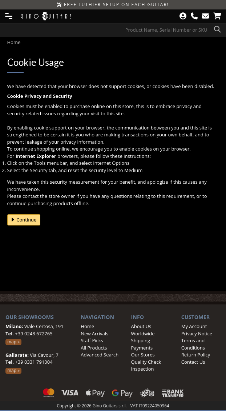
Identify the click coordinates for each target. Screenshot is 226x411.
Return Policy (195, 354)
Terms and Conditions (193, 344)
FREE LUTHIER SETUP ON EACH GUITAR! (113, 4)
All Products (94, 347)
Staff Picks (92, 340)
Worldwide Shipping (143, 337)
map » (13, 342)
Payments (142, 347)
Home (87, 326)
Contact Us (193, 362)
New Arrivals (94, 333)
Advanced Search (99, 354)
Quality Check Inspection (146, 365)
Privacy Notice (196, 333)
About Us (141, 326)
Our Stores (143, 354)
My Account (194, 326)
